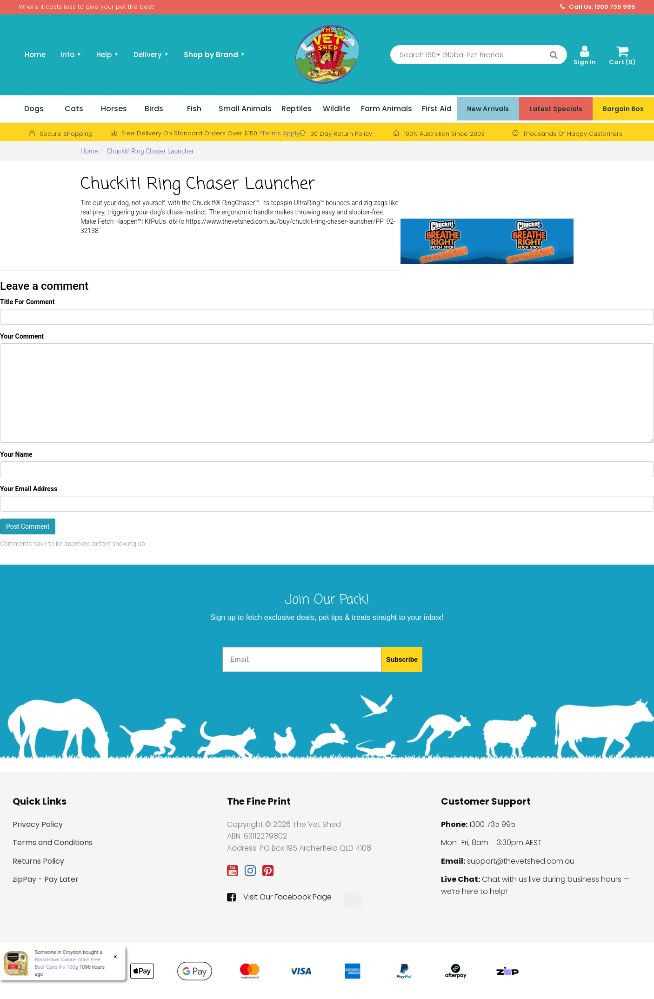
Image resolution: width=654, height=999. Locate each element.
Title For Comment (27, 302)
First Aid (437, 108)
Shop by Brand (214, 55)
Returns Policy (38, 861)
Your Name (16, 454)
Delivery (151, 55)
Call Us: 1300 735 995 (597, 7)
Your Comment (22, 336)
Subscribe (402, 659)
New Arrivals (488, 108)
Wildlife (336, 108)
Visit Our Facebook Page (279, 897)
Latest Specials (555, 108)
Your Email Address (28, 489)
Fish (194, 108)
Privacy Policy (38, 824)
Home (35, 55)
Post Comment (27, 526)
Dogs (34, 108)
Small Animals (245, 108)
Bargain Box (623, 108)
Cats (74, 108)
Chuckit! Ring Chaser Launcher (150, 151)
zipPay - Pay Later (46, 879)
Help (107, 55)
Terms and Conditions (53, 842)
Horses (114, 108)
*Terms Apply (279, 133)
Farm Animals (386, 108)
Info (70, 55)
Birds (154, 108)
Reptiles (296, 108)
